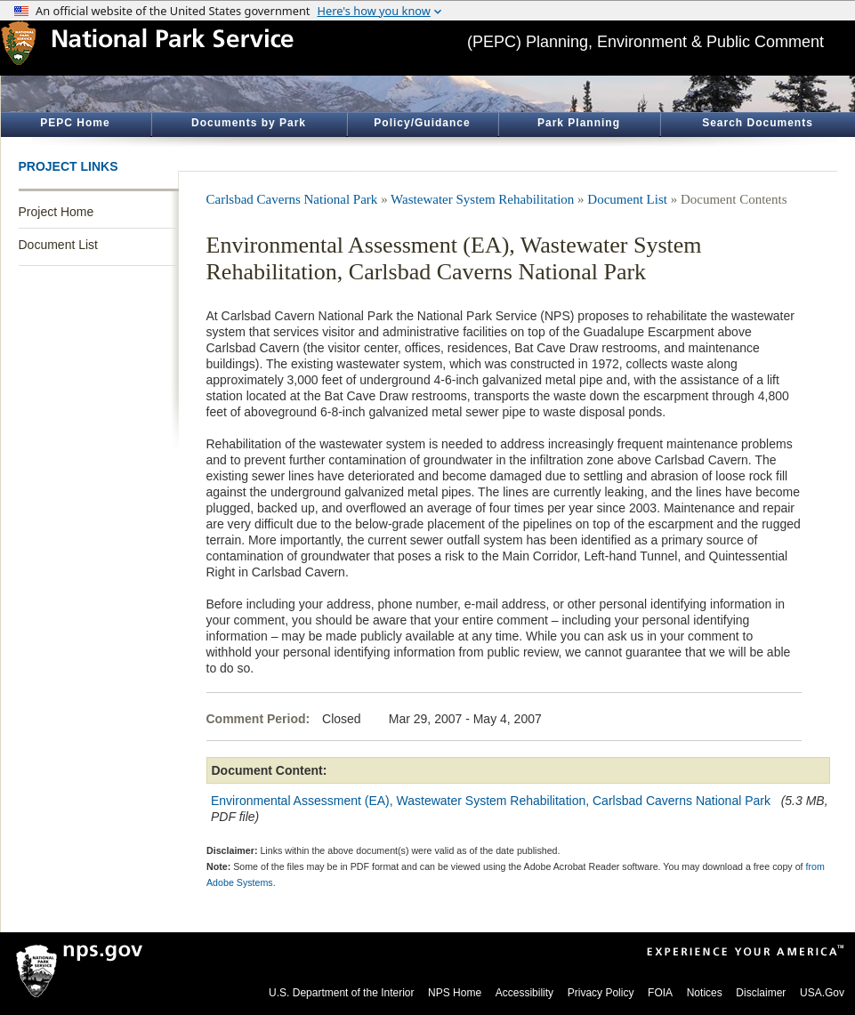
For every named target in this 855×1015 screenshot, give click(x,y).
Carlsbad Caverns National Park (292, 199)
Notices (704, 993)
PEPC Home (74, 123)
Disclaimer (761, 993)
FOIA (660, 993)
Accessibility (524, 993)
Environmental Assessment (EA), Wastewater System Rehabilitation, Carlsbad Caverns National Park (490, 800)
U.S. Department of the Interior (341, 993)
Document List (58, 245)
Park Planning (578, 123)
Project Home (56, 212)
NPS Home (454, 993)
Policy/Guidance (422, 123)
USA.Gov (822, 993)
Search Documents (757, 123)
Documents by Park (248, 123)
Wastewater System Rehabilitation (482, 199)
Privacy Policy (601, 993)
